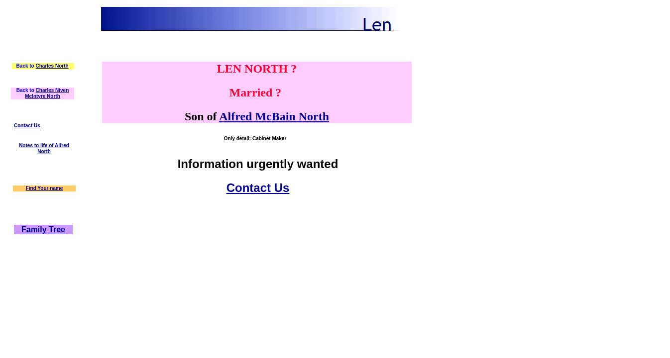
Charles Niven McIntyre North (47, 93)
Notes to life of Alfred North (44, 148)
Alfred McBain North (274, 116)
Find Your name (44, 188)
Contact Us (27, 125)
